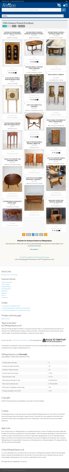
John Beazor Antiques (56, 80)
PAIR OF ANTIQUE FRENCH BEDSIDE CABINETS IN (34, 142)
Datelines (4, 293)
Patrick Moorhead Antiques (34, 110)
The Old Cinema (12, 128)
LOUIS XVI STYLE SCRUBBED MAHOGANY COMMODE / (34, 178)
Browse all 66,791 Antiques (9, 274)
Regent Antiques (12, 37)
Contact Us (4, 297)
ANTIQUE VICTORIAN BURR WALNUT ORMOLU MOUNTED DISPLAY (12, 33)
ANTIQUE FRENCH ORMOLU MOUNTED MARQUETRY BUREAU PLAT (34, 33)
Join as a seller (5, 284)
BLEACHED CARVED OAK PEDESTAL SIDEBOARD (56, 201)
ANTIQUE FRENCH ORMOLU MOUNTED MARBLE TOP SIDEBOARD (56, 33)
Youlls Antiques (12, 83)
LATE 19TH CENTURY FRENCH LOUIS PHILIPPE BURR (56, 158)
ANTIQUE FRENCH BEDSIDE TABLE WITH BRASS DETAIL (12, 123)
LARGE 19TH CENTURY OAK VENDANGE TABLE (12, 159)
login (67, 1)
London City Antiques (56, 37)
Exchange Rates (5, 289)
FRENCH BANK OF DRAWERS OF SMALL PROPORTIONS (56, 120)
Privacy (3, 295)
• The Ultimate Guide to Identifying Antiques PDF (15, 308)
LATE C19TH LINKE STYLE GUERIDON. (34, 105)
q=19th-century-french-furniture (33, 15)
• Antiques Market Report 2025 (10, 306)
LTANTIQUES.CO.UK (56, 206)
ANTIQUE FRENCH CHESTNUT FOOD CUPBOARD (34, 67)
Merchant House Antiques (56, 163)
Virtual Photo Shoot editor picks (20, 340)
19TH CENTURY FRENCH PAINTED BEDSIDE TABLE (12, 78)
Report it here (5, 318)
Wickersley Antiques (12, 207)
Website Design (6, 286)
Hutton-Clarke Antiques (34, 72)
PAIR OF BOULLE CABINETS (56, 74)
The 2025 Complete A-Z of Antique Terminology (34, 257)
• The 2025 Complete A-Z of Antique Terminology (15, 310)
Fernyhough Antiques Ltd (56, 125)
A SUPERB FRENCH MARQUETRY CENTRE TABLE (12, 202)
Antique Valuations (6, 282)
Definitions (4, 291)
